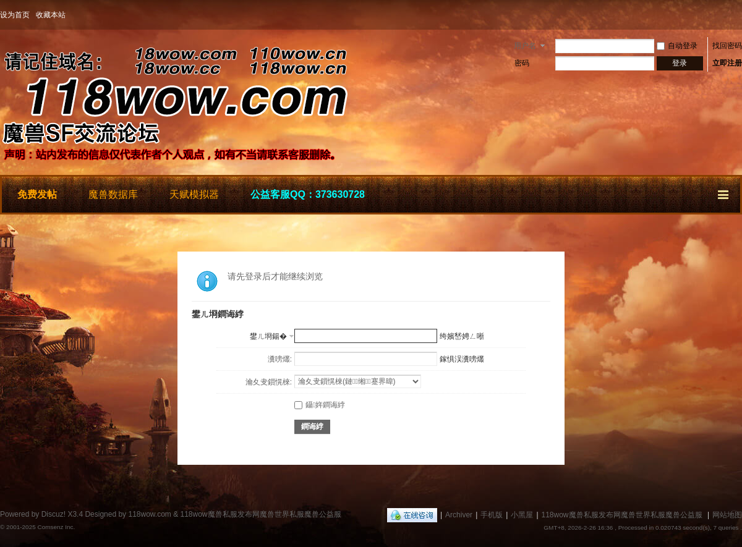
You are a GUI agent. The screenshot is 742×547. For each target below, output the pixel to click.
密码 (521, 63)
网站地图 (727, 515)
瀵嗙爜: (280, 359)
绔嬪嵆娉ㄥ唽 (462, 336)
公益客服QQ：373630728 (307, 194)
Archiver (458, 515)
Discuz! (53, 514)
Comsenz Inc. (56, 527)
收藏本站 (51, 15)
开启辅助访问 (739, 14)
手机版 (491, 515)
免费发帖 (37, 194)
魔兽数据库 (113, 194)
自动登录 (677, 45)
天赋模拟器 (194, 194)
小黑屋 (522, 515)
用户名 (525, 45)
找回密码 (727, 45)
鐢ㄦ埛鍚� (268, 336)
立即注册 (727, 63)
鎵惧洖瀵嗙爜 (462, 359)
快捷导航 (724, 193)
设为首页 (15, 15)
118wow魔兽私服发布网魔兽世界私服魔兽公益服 (622, 515)
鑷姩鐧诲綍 (319, 405)
